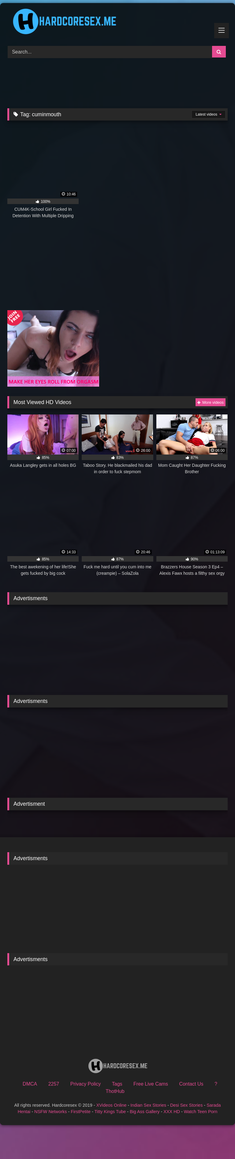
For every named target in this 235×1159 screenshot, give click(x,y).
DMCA (30, 1084)
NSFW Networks (50, 1111)
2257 (53, 1084)
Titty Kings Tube (110, 1111)
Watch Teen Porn (201, 1111)
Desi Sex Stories (186, 1105)
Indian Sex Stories (148, 1105)
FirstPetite (81, 1111)
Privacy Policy (85, 1084)
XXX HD (171, 1111)
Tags (117, 1084)
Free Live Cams (150, 1084)
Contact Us (191, 1084)
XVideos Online (111, 1105)
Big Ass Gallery (145, 1111)
